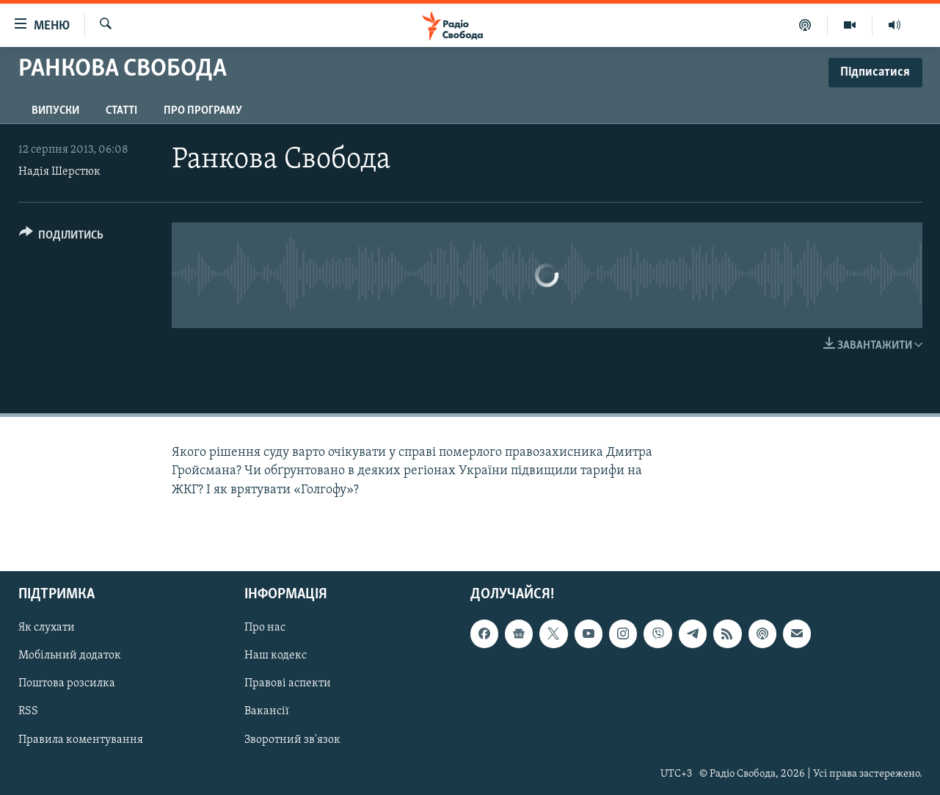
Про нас (264, 628)
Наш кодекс (275, 655)
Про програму (203, 111)
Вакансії (266, 711)
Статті (121, 111)
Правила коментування (80, 739)
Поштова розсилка (66, 683)
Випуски (55, 111)
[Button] (61, 237)
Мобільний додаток (69, 655)
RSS (28, 711)
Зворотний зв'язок (292, 739)
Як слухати (46, 628)
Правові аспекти (287, 683)
